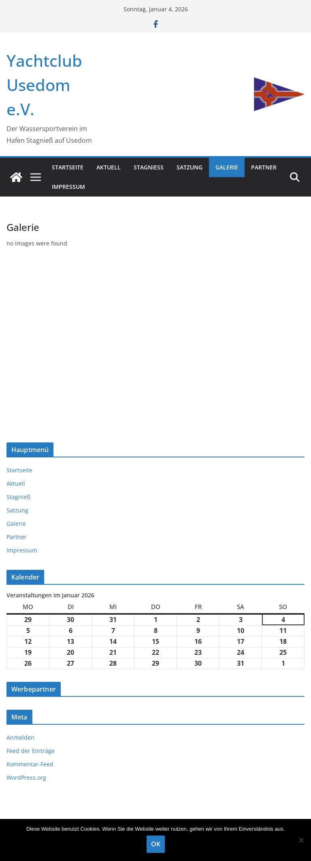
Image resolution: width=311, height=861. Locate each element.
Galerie (226, 167)
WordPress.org (26, 777)
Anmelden (20, 737)
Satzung (189, 167)
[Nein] (301, 840)
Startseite (67, 167)
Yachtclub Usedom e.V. (44, 84)
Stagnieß (149, 167)
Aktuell (108, 167)
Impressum (68, 186)
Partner (264, 167)
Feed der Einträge (30, 751)
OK (155, 844)
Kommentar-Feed (29, 764)
